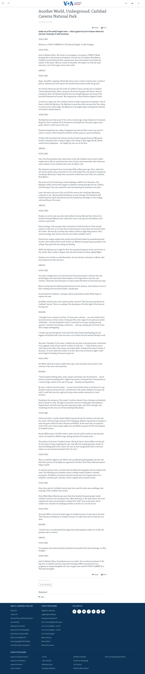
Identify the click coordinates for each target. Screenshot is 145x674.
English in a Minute (48, 611)
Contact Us (14, 614)
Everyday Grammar (48, 668)
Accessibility (14, 622)
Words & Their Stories (81, 668)
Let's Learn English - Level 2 (51, 630)
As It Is (44, 657)
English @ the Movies (48, 614)
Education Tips (47, 664)
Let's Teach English (47, 634)
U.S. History (77, 664)
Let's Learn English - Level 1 (50, 626)
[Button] (95, 27)
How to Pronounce (47, 645)
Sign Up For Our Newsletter (19, 630)
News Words (45, 641)
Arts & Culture (15, 668)
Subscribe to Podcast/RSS (19, 634)
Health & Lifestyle (79, 657)
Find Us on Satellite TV (18, 637)
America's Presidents (17, 661)
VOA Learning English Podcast (115, 657)
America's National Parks (19, 657)
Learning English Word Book (20, 641)
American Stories (16, 664)
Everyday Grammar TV (49, 618)
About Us (13, 611)
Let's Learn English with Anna (51, 622)
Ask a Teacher (47, 661)
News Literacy (46, 637)
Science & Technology (80, 661)
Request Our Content (17, 626)
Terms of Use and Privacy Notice (21, 618)
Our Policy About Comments (20, 645)
